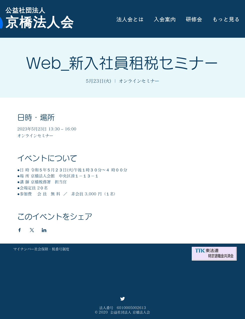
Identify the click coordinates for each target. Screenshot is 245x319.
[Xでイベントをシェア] (32, 230)
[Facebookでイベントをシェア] (19, 230)
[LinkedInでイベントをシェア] (44, 230)
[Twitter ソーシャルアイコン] (122, 299)
